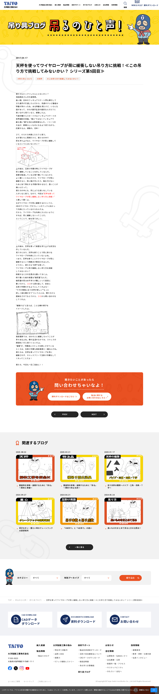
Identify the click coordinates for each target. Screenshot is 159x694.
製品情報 (41, 659)
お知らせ (109, 653)
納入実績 (41, 653)
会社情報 (109, 659)
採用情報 (135, 653)
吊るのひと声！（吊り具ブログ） (29, 605)
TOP (10, 605)
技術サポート (84, 653)
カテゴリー (22, 583)
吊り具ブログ (84, 679)
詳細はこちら (144, 690)
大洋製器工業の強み (62, 653)
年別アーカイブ (71, 583)
